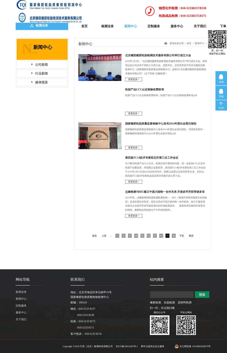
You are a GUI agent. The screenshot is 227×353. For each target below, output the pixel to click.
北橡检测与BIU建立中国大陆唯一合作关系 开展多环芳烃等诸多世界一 (165, 193)
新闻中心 (199, 43)
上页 (104, 235)
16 (174, 235)
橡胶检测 (155, 302)
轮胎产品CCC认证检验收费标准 (144, 89)
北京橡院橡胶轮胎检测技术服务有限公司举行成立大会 (158, 55)
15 (167, 235)
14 (161, 235)
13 (155, 235)
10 (136, 235)
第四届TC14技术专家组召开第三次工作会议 (151, 157)
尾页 (191, 235)
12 (148, 235)
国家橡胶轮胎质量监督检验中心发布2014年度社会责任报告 (160, 123)
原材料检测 (185, 302)
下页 (181, 235)
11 (142, 235)
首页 (84, 26)
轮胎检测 (169, 302)
